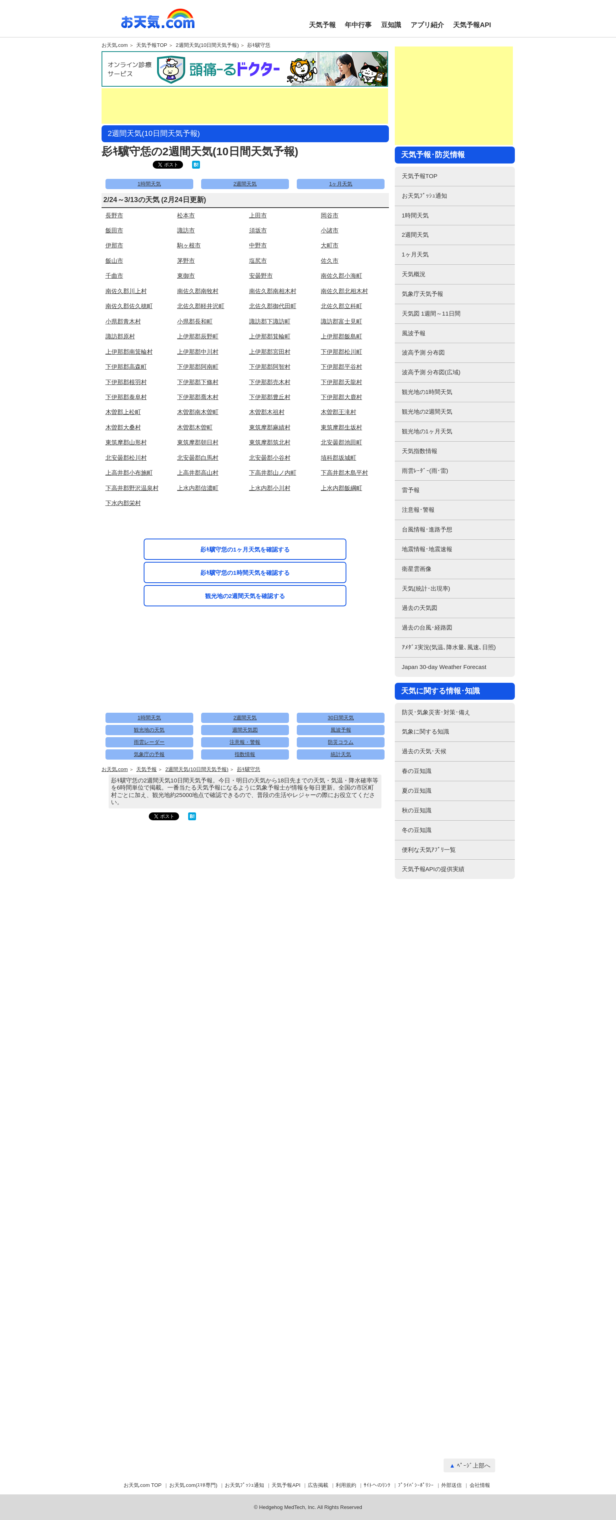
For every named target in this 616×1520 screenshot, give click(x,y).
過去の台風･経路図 (427, 627)
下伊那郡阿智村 (269, 366)
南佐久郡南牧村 (197, 291)
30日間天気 (341, 718)
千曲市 (114, 275)
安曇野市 (261, 275)
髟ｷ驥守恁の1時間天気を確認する (244, 572)
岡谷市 (330, 215)
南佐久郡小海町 (341, 275)
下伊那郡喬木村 (197, 397)
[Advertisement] (245, 106)
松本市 (186, 215)
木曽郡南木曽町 (197, 412)
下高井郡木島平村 (344, 472)
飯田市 (114, 230)
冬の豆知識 (416, 830)
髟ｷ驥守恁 (258, 45)
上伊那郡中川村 (197, 351)
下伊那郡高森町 (126, 366)
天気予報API (472, 25)
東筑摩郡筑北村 (269, 442)
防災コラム (340, 742)
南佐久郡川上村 (126, 291)
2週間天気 (245, 184)
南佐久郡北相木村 (344, 291)
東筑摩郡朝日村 (197, 442)
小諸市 (330, 230)
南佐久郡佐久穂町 (129, 306)
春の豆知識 (416, 770)
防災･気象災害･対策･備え (436, 712)
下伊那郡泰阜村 (126, 397)
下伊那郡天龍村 (341, 382)
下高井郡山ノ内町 (272, 472)
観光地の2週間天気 (427, 411)
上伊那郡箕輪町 (269, 336)
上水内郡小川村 (269, 488)
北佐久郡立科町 (341, 306)
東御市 (186, 275)
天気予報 (322, 25)
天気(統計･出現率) (426, 588)
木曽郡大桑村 (123, 427)
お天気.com (157, 23)
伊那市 (114, 245)
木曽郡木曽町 (195, 427)
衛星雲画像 (416, 568)
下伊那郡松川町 (341, 351)
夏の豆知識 (416, 790)
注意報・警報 (244, 742)
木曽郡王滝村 (338, 412)
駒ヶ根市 (189, 245)
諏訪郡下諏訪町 (269, 321)
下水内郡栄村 (123, 503)
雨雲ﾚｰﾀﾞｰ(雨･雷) (425, 470)
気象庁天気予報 (422, 293)
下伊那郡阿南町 (197, 366)
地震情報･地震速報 (427, 549)
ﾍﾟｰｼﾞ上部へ (473, 1465)
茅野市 (186, 260)
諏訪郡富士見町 (341, 321)
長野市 (114, 215)
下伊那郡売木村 (269, 382)
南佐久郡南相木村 (272, 291)
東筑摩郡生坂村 (341, 427)
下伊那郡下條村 (197, 382)
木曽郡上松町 (123, 412)
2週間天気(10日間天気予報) (207, 45)
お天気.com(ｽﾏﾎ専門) (193, 1485)
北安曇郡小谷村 (269, 457)
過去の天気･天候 (424, 751)
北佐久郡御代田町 (272, 306)
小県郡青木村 (123, 321)
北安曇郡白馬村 (197, 457)
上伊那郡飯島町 (341, 336)
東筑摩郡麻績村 (269, 427)
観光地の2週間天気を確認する (245, 596)
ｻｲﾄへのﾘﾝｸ (377, 1485)
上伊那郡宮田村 (269, 351)
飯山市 (114, 260)
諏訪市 (186, 230)
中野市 (258, 245)
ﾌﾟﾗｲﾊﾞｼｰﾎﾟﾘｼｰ (416, 1485)
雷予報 (411, 490)
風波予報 (341, 730)
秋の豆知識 (416, 810)
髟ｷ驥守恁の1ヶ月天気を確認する (244, 549)
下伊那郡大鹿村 (341, 397)
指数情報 (245, 754)
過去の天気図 (419, 607)
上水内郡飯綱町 (341, 488)
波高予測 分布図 (423, 352)
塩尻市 (258, 260)
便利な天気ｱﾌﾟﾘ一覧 (429, 849)
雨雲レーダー (149, 742)
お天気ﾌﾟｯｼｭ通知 (424, 195)
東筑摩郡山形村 (126, 442)
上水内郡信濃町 (197, 488)
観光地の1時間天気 (427, 391)
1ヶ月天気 (340, 184)
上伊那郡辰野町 (197, 336)
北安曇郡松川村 (126, 457)
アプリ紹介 (427, 25)
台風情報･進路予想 (427, 529)
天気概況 (413, 274)
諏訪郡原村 (120, 336)
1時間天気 (149, 184)
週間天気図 (245, 730)
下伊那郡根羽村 (126, 382)
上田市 (258, 215)
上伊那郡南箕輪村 (129, 351)
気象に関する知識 (425, 731)
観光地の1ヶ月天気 (427, 431)
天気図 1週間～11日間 (431, 313)
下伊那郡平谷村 (341, 366)
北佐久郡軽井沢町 (200, 306)
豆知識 (391, 25)
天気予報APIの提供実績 (433, 869)
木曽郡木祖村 (267, 412)
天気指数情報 (419, 451)
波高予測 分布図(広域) (431, 372)
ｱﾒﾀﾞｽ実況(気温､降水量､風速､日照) (449, 647)
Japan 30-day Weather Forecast (444, 666)
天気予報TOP (151, 45)
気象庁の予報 (149, 754)
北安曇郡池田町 (341, 442)
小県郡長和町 (195, 321)
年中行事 (358, 25)
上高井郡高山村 (197, 472)
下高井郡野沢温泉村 (132, 488)
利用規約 (346, 1485)
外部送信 (451, 1485)
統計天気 (341, 754)
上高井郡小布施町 (129, 472)
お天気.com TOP (143, 1485)
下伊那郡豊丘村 (269, 397)
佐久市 (330, 260)
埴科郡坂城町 (338, 457)
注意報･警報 (418, 509)
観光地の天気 (149, 730)
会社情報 (480, 1485)
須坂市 (258, 230)
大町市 (330, 245)
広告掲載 (318, 1485)
